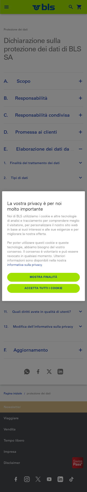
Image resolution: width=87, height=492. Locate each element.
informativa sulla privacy (24, 265)
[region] (43, 246)
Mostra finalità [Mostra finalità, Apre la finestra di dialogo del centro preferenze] (43, 277)
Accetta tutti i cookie (44, 288)
